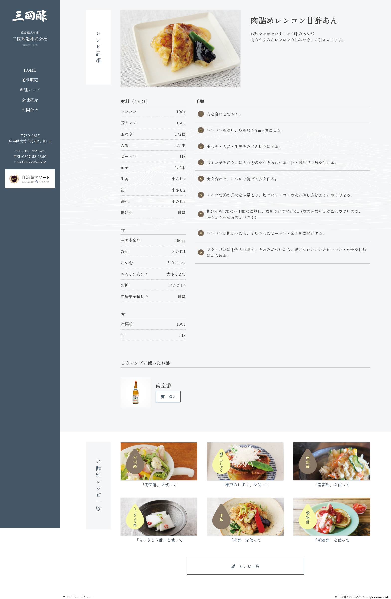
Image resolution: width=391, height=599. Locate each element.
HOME (30, 70)
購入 (172, 396)
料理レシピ (30, 90)
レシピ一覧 (249, 566)
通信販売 (30, 80)
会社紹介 (30, 100)
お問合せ (30, 110)
